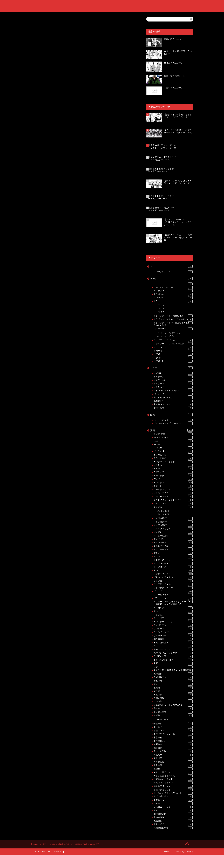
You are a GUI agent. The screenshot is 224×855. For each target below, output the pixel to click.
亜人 (173, 646)
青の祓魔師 (173, 817)
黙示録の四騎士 (173, 828)
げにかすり (173, 451)
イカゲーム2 (173, 380)
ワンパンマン (173, 625)
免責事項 (57, 851)
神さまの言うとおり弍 (173, 775)
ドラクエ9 (161, 312)
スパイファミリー (173, 528)
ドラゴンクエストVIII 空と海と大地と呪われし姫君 (173, 323)
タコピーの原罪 (173, 535)
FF (173, 283)
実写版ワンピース (173, 404)
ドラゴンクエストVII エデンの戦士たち (173, 319)
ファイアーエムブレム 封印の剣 (173, 343)
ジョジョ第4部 (173, 521)
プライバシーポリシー (41, 851)
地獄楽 (173, 687)
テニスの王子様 (173, 546)
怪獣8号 (173, 723)
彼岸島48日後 (37, 21)
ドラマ (171, 367)
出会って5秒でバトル (173, 660)
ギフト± (173, 486)
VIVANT (173, 373)
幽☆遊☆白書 (173, 712)
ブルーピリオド (173, 594)
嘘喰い (173, 684)
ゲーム (171, 278)
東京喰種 (173, 737)
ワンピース (173, 628)
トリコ (173, 556)
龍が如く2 (173, 357)
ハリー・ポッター (173, 420)
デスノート (173, 553)
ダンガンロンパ (173, 297)
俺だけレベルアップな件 (173, 653)
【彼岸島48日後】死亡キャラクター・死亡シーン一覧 (69, 259)
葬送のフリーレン (173, 786)
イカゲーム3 (173, 383)
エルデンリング (173, 290)
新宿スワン (173, 730)
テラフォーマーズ (173, 549)
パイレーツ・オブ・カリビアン (173, 423)
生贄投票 (173, 758)
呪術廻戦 (173, 673)
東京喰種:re (173, 741)
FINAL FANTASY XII (173, 287)
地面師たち (173, 401)
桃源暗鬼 (173, 744)
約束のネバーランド (173, 779)
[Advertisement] (84, 135)
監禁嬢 (173, 768)
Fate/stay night (173, 437)
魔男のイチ (173, 824)
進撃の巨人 (173, 800)
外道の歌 (173, 694)
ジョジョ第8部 (173, 525)
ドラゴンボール (173, 563)
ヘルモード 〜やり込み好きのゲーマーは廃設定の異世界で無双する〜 (173, 602)
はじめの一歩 (173, 454)
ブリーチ (173, 591)
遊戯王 (173, 803)
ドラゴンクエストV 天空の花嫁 (173, 315)
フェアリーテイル (173, 584)
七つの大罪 (173, 639)
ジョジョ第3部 (173, 518)
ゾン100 (173, 532)
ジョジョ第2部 (163, 514)
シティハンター (173, 496)
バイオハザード (173, 328)
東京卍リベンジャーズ (173, 734)
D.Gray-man (173, 433)
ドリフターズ (173, 567)
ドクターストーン (173, 560)
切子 (173, 666)
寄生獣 (173, 708)
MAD (173, 440)
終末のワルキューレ (173, 782)
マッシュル (173, 614)
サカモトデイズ (173, 493)
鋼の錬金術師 (173, 814)
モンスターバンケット (173, 621)
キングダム (173, 482)
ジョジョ (173, 507)
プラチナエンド (173, 598)
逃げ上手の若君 (173, 796)
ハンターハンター (173, 574)
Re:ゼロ (173, 444)
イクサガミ (173, 387)
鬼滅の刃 (173, 821)
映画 (171, 414)
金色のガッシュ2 (173, 807)
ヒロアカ (173, 580)
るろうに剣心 (173, 458)
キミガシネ (173, 294)
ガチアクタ (173, 475)
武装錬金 (173, 748)
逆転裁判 (173, 350)
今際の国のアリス (173, 649)
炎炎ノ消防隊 (173, 751)
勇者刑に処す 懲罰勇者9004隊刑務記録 (173, 670)
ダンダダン (173, 539)
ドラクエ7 (161, 309)
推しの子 (173, 727)
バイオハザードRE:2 (166, 336)
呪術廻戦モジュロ (173, 677)
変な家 (173, 691)
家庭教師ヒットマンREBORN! (173, 705)
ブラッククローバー (173, 587)
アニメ (171, 266)
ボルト (173, 611)
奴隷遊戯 (173, 701)
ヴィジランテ (173, 635)
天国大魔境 (173, 698)
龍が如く (173, 354)
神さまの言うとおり (173, 772)
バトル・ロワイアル (173, 577)
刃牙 (173, 663)
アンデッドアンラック (173, 461)
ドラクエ (173, 301)
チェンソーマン (173, 542)
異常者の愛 (173, 761)
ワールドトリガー (173, 632)
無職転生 (173, 755)
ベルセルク (173, 607)
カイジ (173, 468)
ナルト (173, 570)
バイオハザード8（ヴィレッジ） (170, 333)
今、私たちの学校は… (173, 397)
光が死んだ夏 (173, 656)
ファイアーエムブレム (173, 340)
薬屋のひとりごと (173, 789)
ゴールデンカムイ (173, 489)
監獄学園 (173, 765)
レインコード (173, 347)
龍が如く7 (173, 361)
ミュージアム (173, 618)
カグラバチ (173, 472)
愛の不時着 (173, 408)
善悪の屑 (173, 680)
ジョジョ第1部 (163, 511)
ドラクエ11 (162, 305)
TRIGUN (173, 447)
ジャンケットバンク (173, 503)
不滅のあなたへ (173, 642)
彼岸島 (173, 715)
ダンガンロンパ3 (173, 271)
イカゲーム (173, 376)
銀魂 (173, 810)
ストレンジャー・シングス (173, 390)
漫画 (171, 430)
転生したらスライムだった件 (173, 793)
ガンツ (173, 479)
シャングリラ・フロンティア (173, 500)
